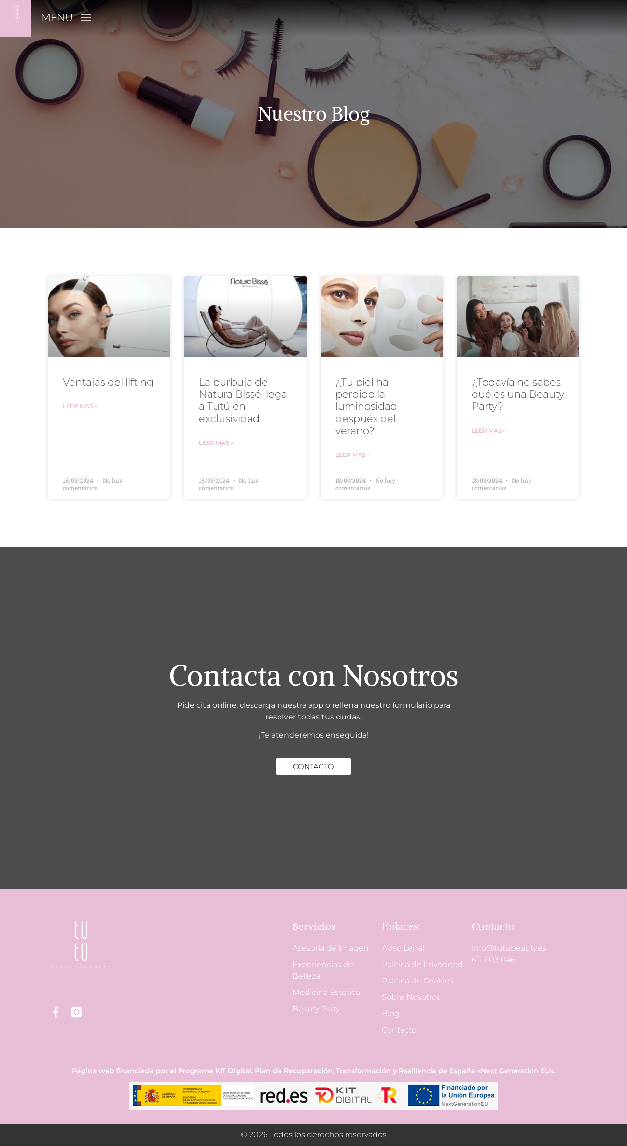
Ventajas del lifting (108, 382)
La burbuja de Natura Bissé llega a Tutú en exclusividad (243, 400)
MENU (57, 17)
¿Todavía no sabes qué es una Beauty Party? (518, 394)
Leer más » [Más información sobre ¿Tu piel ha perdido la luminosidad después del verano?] (352, 454)
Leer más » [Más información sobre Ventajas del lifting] (80, 406)
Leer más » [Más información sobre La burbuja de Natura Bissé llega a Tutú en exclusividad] (216, 442)
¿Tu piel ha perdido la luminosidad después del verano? (366, 406)
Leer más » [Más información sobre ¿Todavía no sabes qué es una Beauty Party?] (489, 430)
